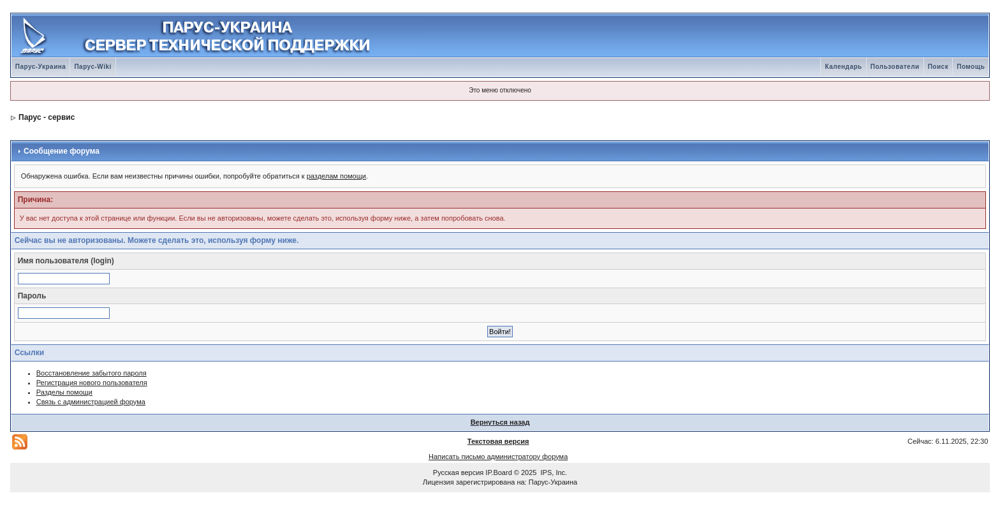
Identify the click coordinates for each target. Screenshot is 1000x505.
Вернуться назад (500, 422)
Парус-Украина (40, 66)
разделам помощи (336, 176)
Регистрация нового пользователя (91, 382)
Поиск (938, 66)
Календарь (843, 66)
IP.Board (498, 472)
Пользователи (895, 66)
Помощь (971, 66)
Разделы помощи (64, 392)
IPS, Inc (553, 472)
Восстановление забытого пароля (91, 373)
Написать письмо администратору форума (498, 456)
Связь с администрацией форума (90, 402)
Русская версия (458, 472)
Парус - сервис (46, 117)
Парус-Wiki (92, 66)
